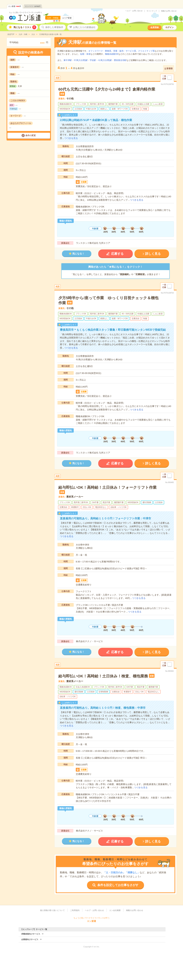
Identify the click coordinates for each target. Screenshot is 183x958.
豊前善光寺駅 (120, 60)
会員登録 (154, 27)
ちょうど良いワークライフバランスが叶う (25, 12)
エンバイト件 (33, 6)
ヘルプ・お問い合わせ (134, 11)
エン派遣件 (14, 6)
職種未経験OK (111, 54)
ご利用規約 (75, 910)
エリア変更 (67, 18)
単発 (88, 54)
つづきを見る (71, 138)
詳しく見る (153, 253)
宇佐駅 (93, 60)
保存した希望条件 (54, 27)
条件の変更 (30, 135)
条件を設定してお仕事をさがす (117, 885)
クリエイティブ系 (146, 51)
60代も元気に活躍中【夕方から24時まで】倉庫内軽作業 (106, 89)
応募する (117, 253)
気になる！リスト (24, 27)
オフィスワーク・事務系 (99, 51)
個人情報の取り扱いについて (52, 910)
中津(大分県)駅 (81, 60)
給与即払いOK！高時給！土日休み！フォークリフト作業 (107, 487)
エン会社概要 (115, 910)
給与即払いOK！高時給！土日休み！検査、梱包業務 (103, 676)
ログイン (169, 27)
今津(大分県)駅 (105, 60)
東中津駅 (68, 60)
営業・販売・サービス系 (124, 51)
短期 (82, 54)
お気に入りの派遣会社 (84, 27)
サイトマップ (152, 11)
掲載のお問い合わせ (169, 11)
